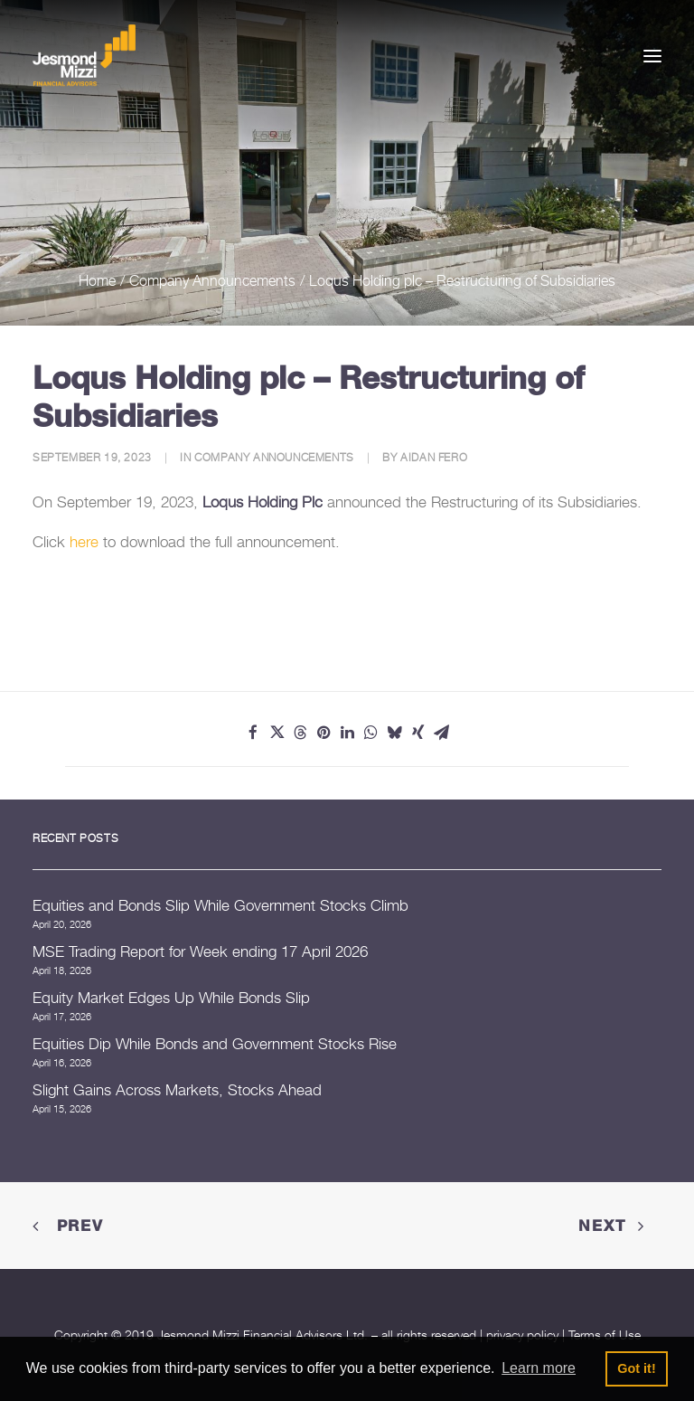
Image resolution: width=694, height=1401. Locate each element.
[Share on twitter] (276, 732)
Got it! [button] (636, 1368)
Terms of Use (604, 1334)
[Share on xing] (417, 732)
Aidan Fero (433, 457)
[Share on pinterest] (323, 732)
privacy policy (522, 1334)
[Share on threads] (300, 732)
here (84, 542)
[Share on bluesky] (394, 732)
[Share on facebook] (253, 732)
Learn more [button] (539, 1368)
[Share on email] (441, 732)
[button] (652, 56)
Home (97, 280)
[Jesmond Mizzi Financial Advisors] (84, 56)
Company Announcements (212, 280)
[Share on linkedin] (347, 732)
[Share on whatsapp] (370, 732)
